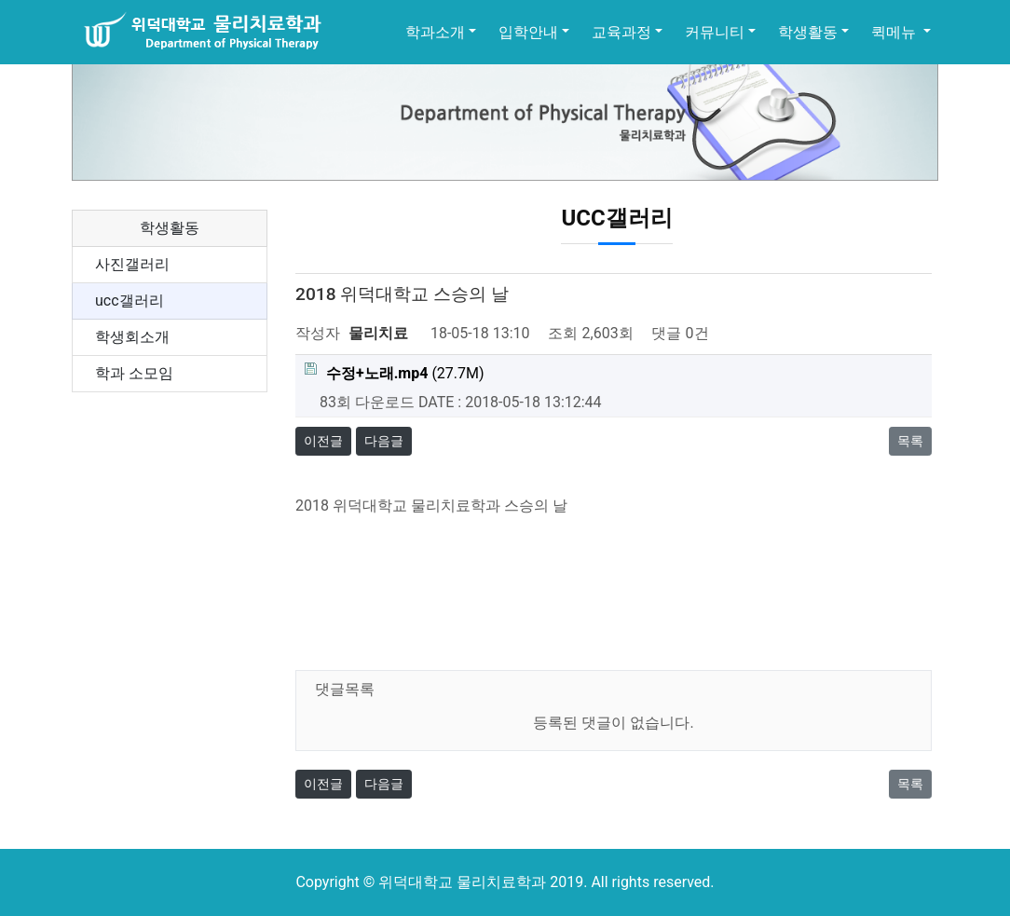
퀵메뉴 (895, 32)
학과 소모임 (134, 373)
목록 (910, 440)
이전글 (323, 440)
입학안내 (528, 32)
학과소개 (435, 32)
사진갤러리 (132, 264)
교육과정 (621, 32)
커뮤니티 (714, 32)
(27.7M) (395, 372)
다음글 (383, 440)
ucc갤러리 (129, 300)
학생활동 (808, 32)
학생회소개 (132, 337)
